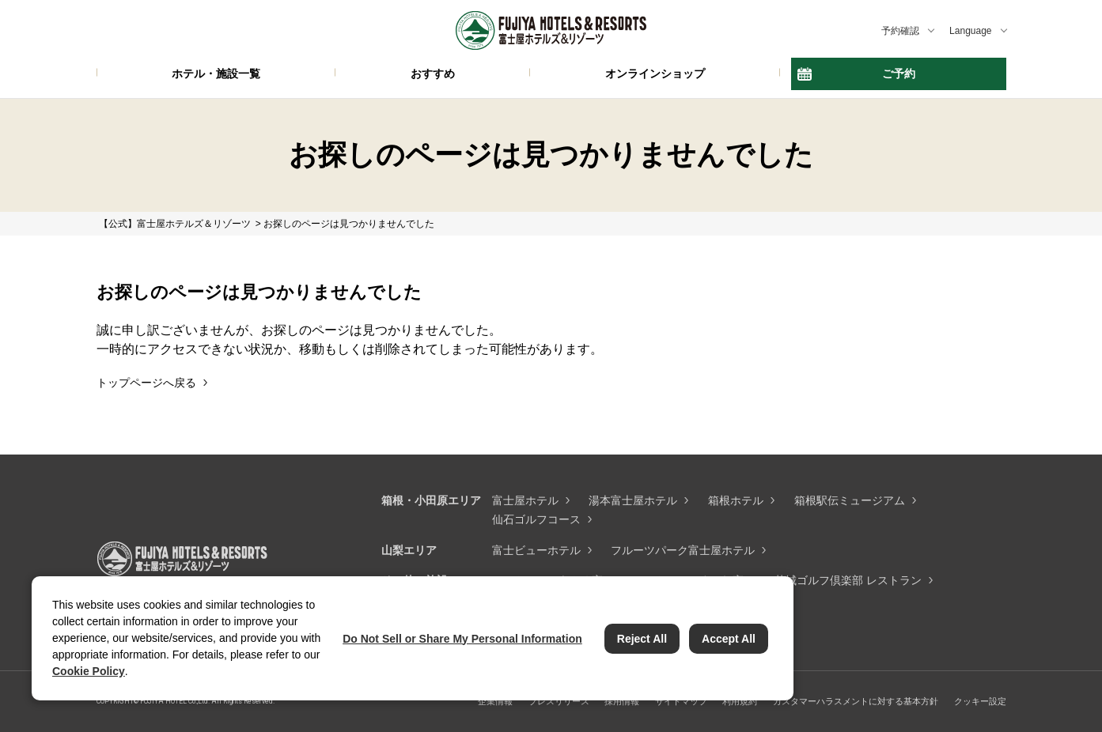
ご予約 (898, 73)
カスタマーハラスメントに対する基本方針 (855, 701)
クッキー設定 (980, 701)
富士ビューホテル (536, 550)
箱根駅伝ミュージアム (849, 500)
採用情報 (621, 701)
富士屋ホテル (525, 500)
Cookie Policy (88, 671)
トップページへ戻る (146, 382)
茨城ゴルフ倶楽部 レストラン (848, 580)
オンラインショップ (655, 73)
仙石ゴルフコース (536, 519)
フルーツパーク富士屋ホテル (683, 550)
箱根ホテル (735, 500)
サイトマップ (681, 701)
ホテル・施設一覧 (216, 73)
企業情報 (495, 701)
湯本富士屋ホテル (633, 500)
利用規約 (739, 701)
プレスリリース (558, 701)
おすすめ (433, 73)
